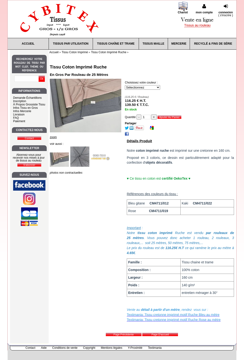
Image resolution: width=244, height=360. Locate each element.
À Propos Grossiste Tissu (29, 104)
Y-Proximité (135, 348)
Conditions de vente (64, 348)
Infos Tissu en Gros (25, 108)
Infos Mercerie (22, 111)
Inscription (19, 101)
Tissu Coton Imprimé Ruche (78, 67)
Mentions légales (111, 348)
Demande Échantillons (27, 97)
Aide (44, 348)
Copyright (89, 348)
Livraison (19, 114)
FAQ (16, 118)
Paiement (19, 121)
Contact (30, 348)
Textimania (155, 348)
